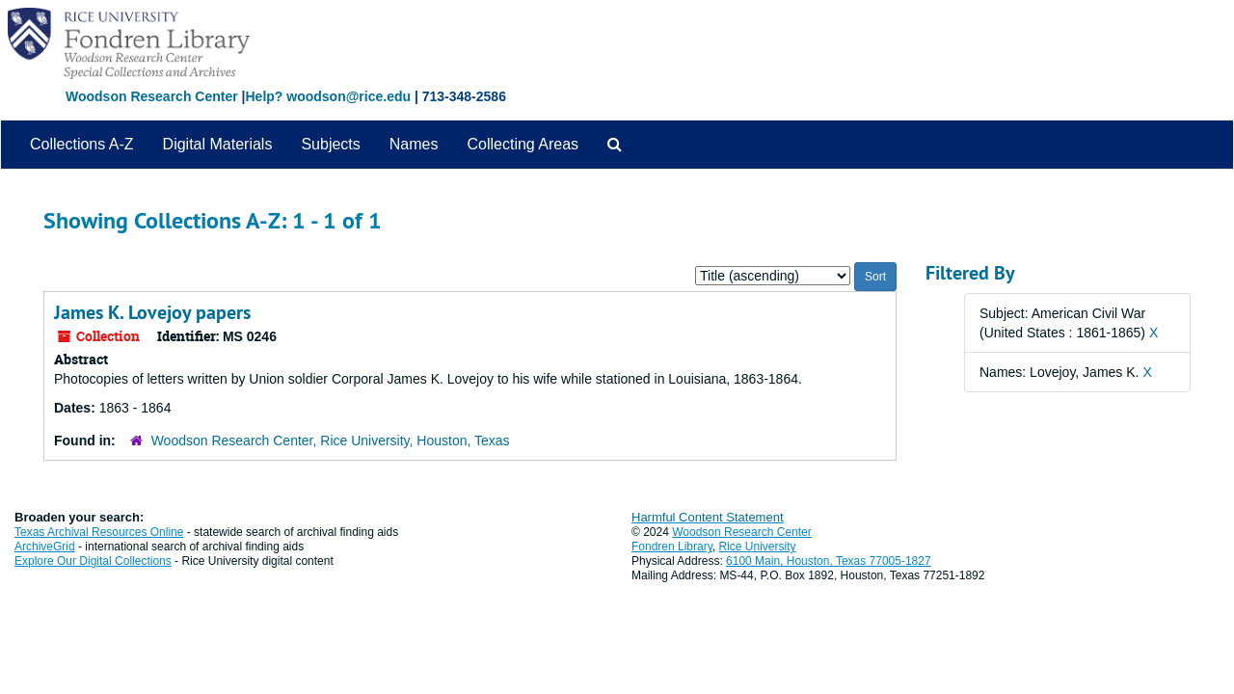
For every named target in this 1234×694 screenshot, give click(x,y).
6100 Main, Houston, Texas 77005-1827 (828, 561)
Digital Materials (218, 144)
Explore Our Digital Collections (93, 561)
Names (414, 144)
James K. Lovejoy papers (152, 312)
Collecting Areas (522, 144)
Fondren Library (671, 546)
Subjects (330, 144)
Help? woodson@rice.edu (328, 96)
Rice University (757, 546)
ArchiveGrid (44, 546)
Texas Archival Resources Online (98, 532)
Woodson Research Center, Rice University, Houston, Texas (330, 440)
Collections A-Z (82, 144)
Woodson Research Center (152, 96)
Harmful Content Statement (707, 517)
